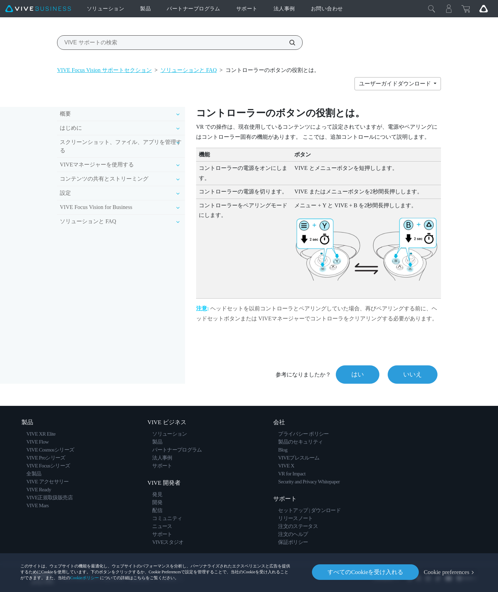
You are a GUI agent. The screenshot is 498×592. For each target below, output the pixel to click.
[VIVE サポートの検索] (288, 42)
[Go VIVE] (483, 8)
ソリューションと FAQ (188, 70)
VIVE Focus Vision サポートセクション (104, 70)
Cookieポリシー (84, 577)
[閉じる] (431, 8)
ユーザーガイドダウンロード (395, 83)
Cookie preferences (446, 572)
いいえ (412, 374)
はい (357, 374)
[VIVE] (38, 8)
